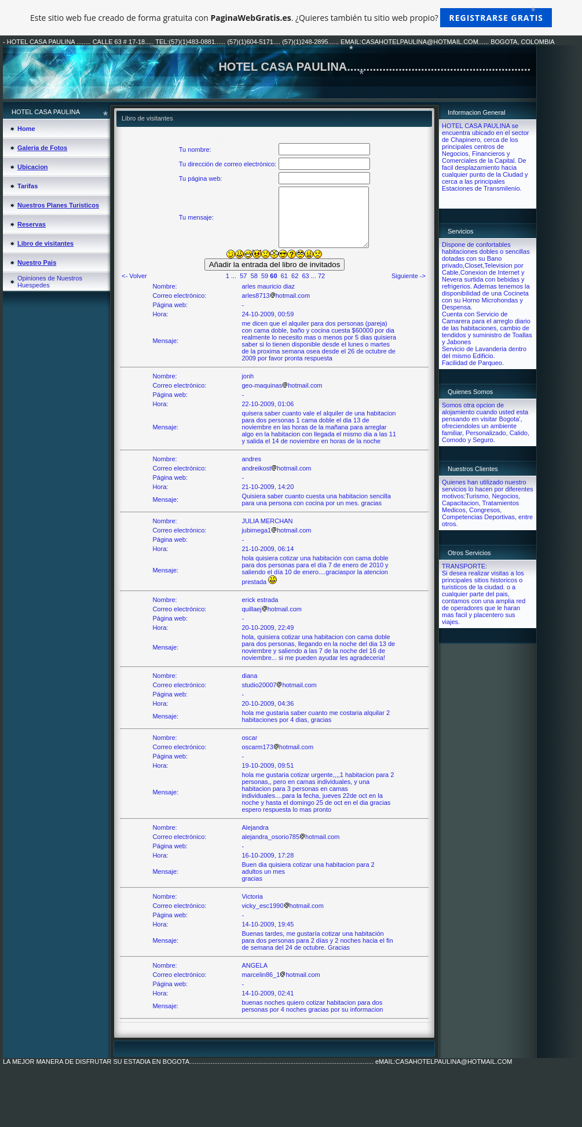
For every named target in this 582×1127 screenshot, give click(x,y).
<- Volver (134, 275)
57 (243, 275)
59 (264, 275)
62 (294, 275)
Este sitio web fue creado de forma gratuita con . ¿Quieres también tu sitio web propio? (291, 17)
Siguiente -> (408, 275)
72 (321, 275)
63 (305, 275)
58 (254, 275)
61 (284, 275)
